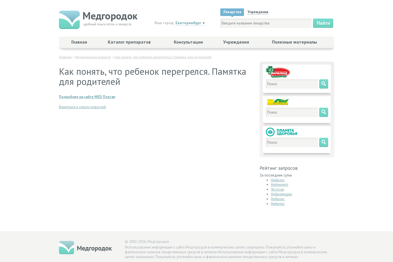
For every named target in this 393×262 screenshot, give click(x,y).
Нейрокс (278, 180)
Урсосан (277, 189)
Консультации (188, 42)
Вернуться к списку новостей (82, 107)
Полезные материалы (294, 42)
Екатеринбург (188, 22)
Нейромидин (281, 194)
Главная (79, 42)
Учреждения (236, 42)
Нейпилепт (279, 184)
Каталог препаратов (129, 42)
